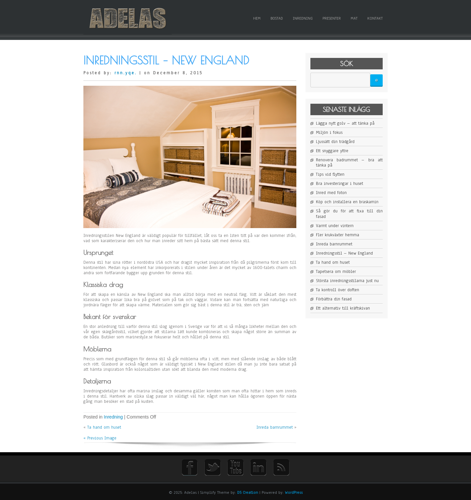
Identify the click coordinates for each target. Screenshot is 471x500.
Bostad (276, 18)
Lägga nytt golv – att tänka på (345, 123)
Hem (257, 18)
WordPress (294, 492)
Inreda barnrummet (274, 427)
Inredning (303, 18)
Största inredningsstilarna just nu (347, 281)
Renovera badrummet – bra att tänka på (349, 162)
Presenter (332, 18)
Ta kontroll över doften (337, 290)
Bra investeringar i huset (339, 184)
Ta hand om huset (104, 427)
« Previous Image (99, 438)
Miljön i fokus (329, 132)
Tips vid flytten (330, 174)
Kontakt (375, 18)
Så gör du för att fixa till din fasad (349, 213)
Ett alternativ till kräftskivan (343, 308)
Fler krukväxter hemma (337, 235)
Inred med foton (331, 193)
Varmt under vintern (335, 226)
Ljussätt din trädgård (335, 142)
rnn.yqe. (125, 73)
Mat (354, 18)
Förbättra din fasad (334, 299)
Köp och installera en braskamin (347, 202)
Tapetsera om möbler (336, 272)
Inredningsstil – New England (344, 253)
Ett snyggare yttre (332, 151)
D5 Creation (247, 492)
